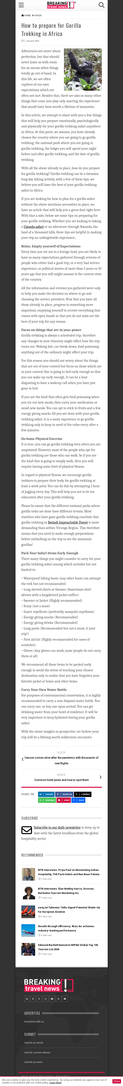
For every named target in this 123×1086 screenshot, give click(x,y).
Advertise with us (34, 1021)
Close (117, 1081)
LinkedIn (46, 794)
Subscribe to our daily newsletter (57, 827)
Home (27, 15)
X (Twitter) (82, 794)
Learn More (55, 1082)
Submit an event (33, 1062)
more (78, 800)
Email (63, 800)
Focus (38, 15)
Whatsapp (47, 800)
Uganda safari (34, 227)
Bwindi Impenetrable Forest (68, 522)
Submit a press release (37, 1052)
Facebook (64, 794)
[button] (101, 5)
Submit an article (33, 1042)
